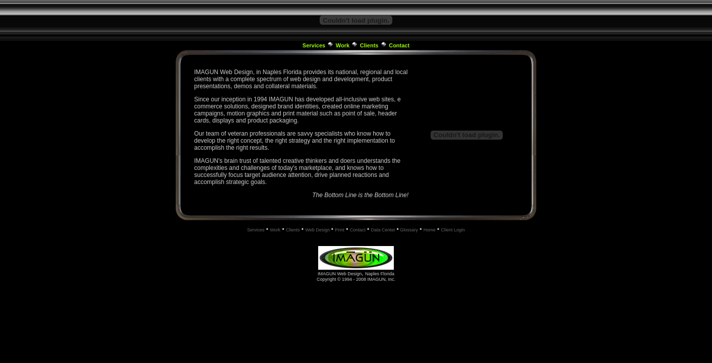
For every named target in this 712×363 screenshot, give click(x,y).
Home (430, 229)
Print (339, 229)
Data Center (384, 229)
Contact (399, 45)
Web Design (318, 229)
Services (314, 45)
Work (342, 45)
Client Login (453, 229)
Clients (369, 45)
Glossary (408, 229)
